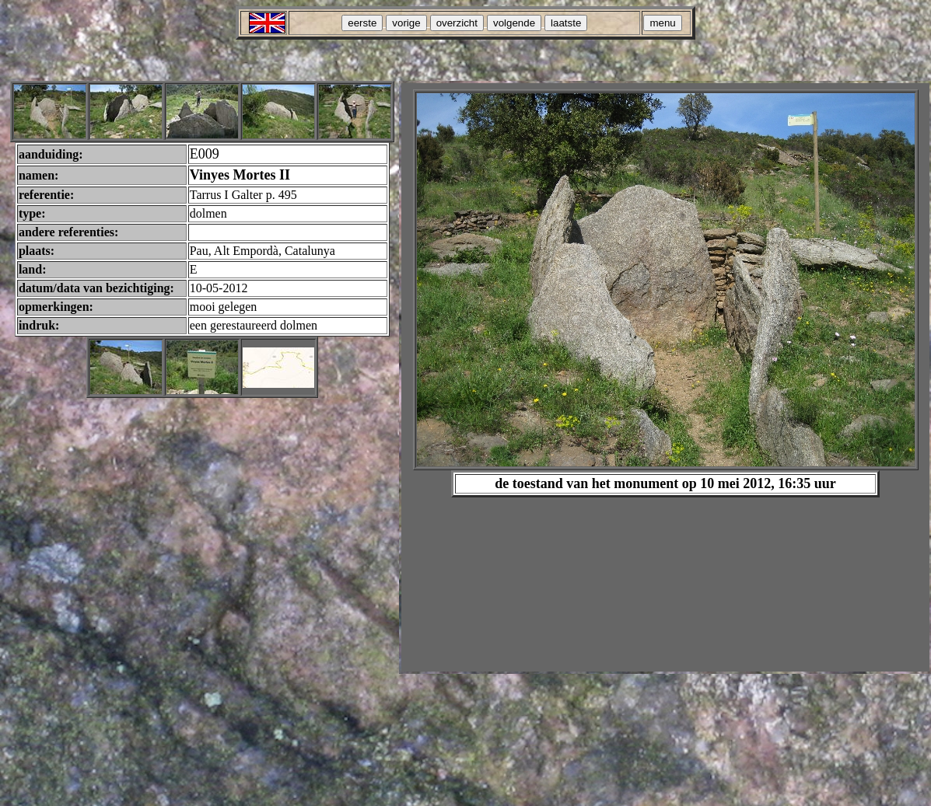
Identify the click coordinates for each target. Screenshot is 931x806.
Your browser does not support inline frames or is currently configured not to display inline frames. (665, 377)
